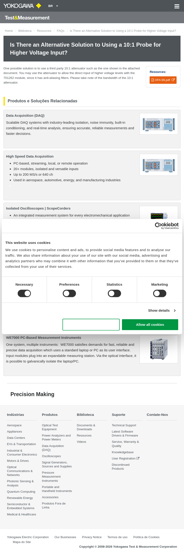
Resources (44, 30)
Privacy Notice (92, 537)
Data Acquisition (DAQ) (25, 115)
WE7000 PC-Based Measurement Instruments (43, 338)
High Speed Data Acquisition (29, 156)
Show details (159, 311)
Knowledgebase (123, 452)
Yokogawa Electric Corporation (28, 537)
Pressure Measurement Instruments (51, 476)
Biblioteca (24, 30)
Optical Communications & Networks (20, 471)
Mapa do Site (22, 542)
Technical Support (124, 425)
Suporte (118, 415)
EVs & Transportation (21, 444)
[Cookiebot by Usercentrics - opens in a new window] (158, 225)
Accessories (50, 497)
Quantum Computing (21, 491)
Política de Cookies (146, 537)
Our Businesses (65, 537)
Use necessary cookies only (91, 325)
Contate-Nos (157, 415)
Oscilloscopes (51, 456)
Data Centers (16, 438)
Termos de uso (117, 537)
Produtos (50, 415)
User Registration (123, 458)
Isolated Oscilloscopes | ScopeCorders (38, 208)
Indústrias (15, 415)
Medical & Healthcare (21, 514)
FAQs (60, 30)
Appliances (14, 431)
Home (9, 30)
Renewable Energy (20, 498)
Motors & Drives (18, 460)
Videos (81, 441)
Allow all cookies (150, 325)
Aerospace (14, 425)
